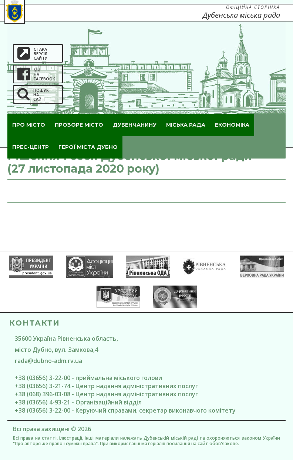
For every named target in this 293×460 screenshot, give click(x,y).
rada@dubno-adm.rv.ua (48, 361)
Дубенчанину (134, 124)
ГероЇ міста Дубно (88, 147)
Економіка (232, 124)
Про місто (28, 124)
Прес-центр (30, 147)
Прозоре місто (79, 124)
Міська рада (185, 124)
